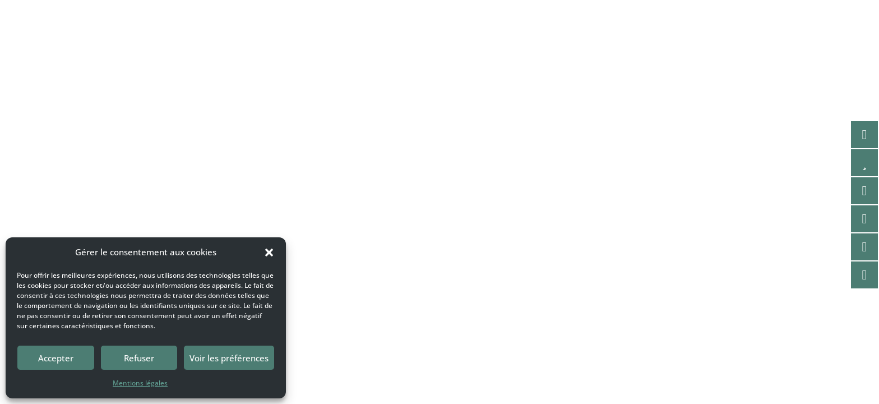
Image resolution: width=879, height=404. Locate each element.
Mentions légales (140, 383)
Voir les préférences (229, 358)
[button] (269, 252)
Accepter (55, 358)
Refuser (139, 358)
